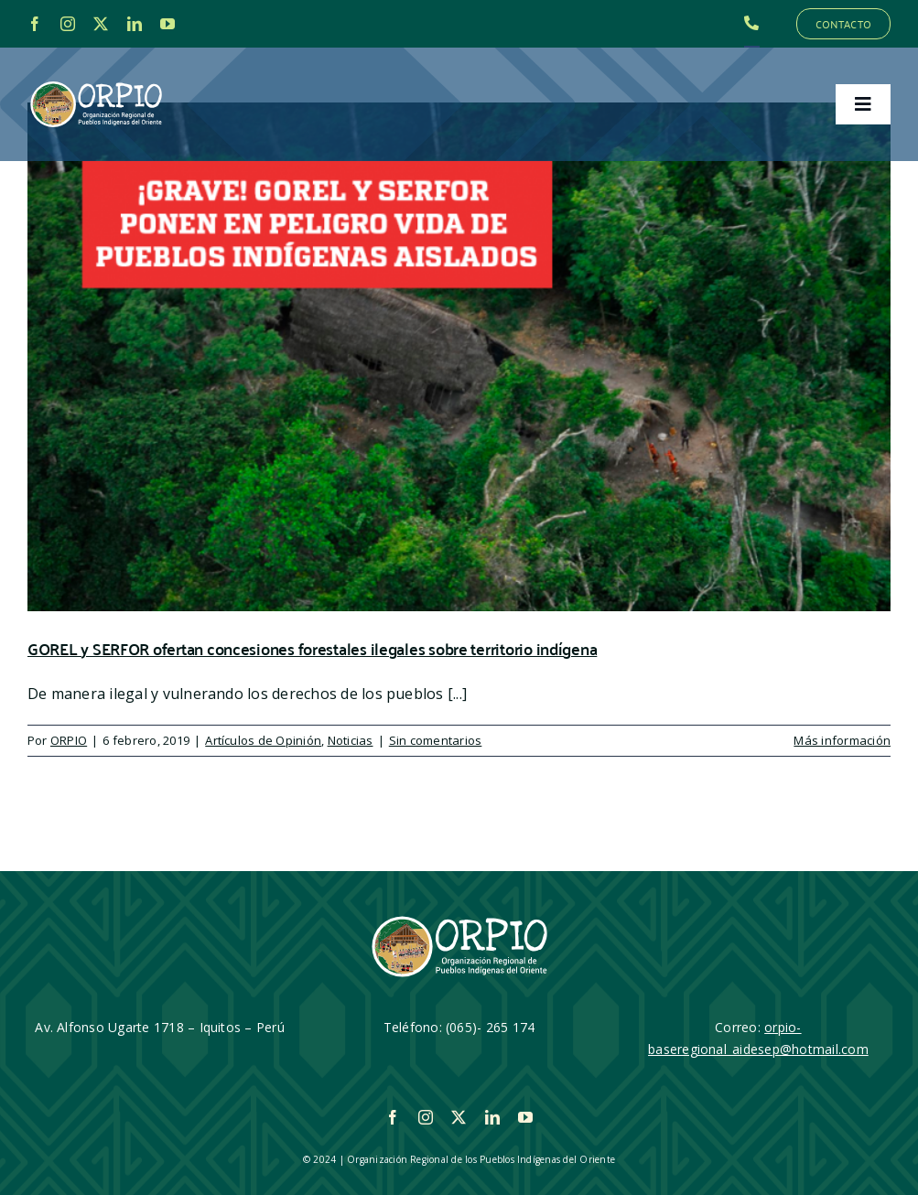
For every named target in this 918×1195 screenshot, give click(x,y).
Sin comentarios (435, 740)
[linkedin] (134, 23)
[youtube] (167, 23)
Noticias (350, 740)
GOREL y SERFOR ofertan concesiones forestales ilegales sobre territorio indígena (312, 648)
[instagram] (67, 23)
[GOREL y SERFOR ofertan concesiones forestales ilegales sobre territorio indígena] (459, 356)
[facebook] (34, 23)
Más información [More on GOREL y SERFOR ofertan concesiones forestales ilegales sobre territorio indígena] (842, 740)
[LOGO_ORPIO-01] (96, 82)
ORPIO (68, 740)
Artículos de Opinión (263, 740)
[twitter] (100, 23)
